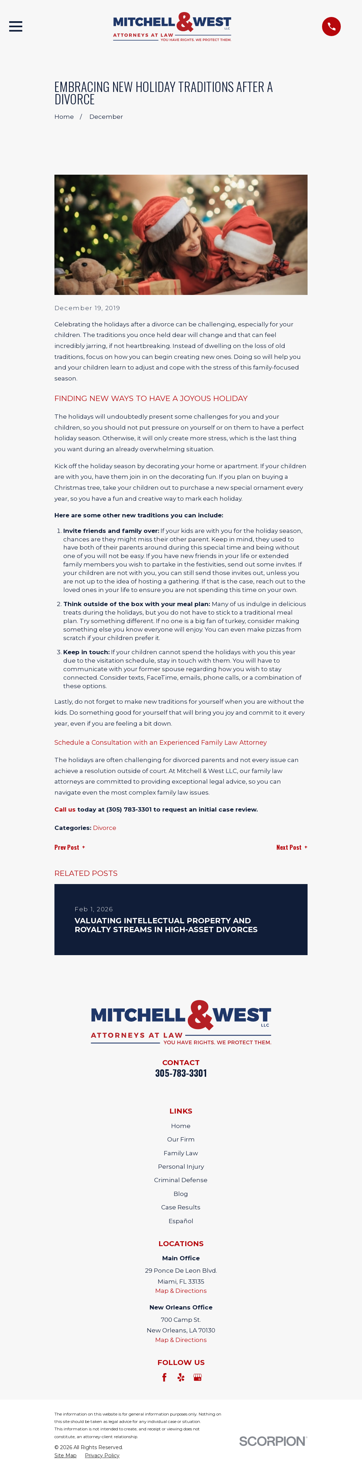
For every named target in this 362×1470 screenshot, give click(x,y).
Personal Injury (181, 1166)
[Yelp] (181, 1377)
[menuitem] (65, 1455)
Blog (181, 1193)
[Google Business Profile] (197, 1377)
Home (181, 1125)
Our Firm (181, 1139)
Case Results (180, 1207)
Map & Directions (181, 1290)
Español (181, 1221)
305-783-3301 (181, 1072)
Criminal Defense (181, 1180)
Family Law (181, 1153)
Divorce (104, 827)
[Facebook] (164, 1377)
